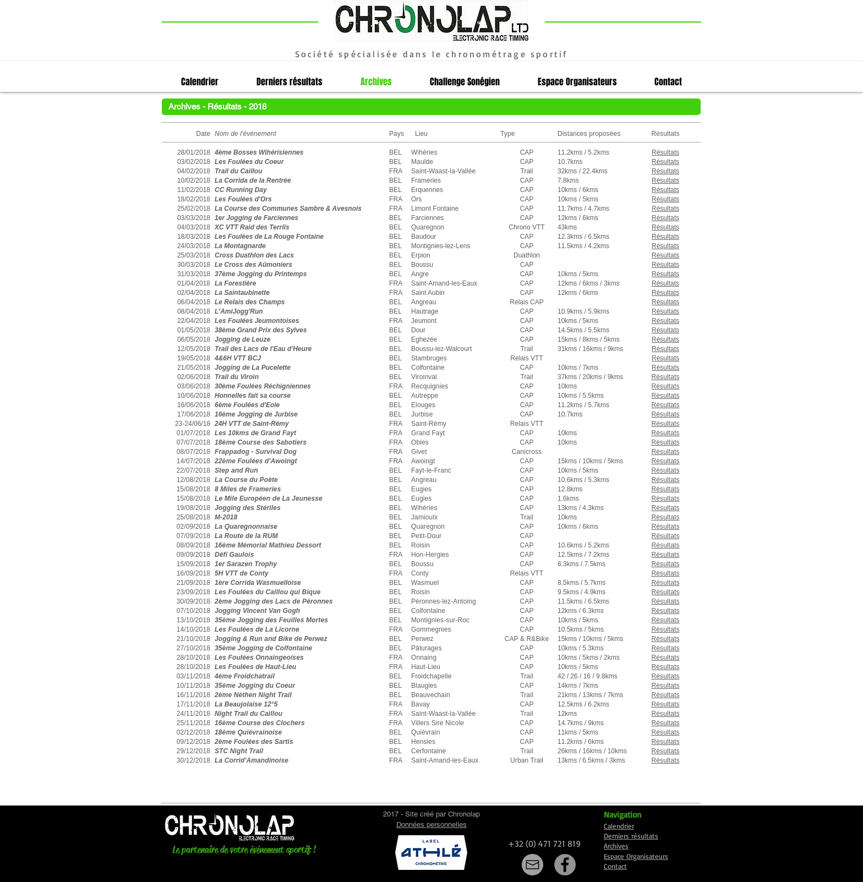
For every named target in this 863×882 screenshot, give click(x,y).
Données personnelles (431, 824)
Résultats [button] (665, 349)
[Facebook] (565, 864)
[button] (665, 152)
